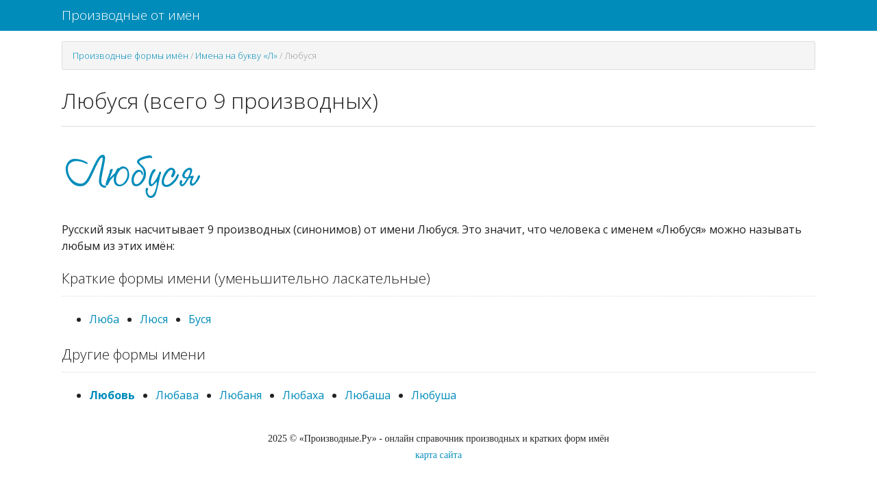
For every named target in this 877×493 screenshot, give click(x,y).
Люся (154, 319)
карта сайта (438, 455)
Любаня (240, 395)
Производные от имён (131, 15)
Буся (199, 319)
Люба (104, 319)
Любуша (433, 395)
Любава (177, 395)
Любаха (303, 395)
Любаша (368, 395)
